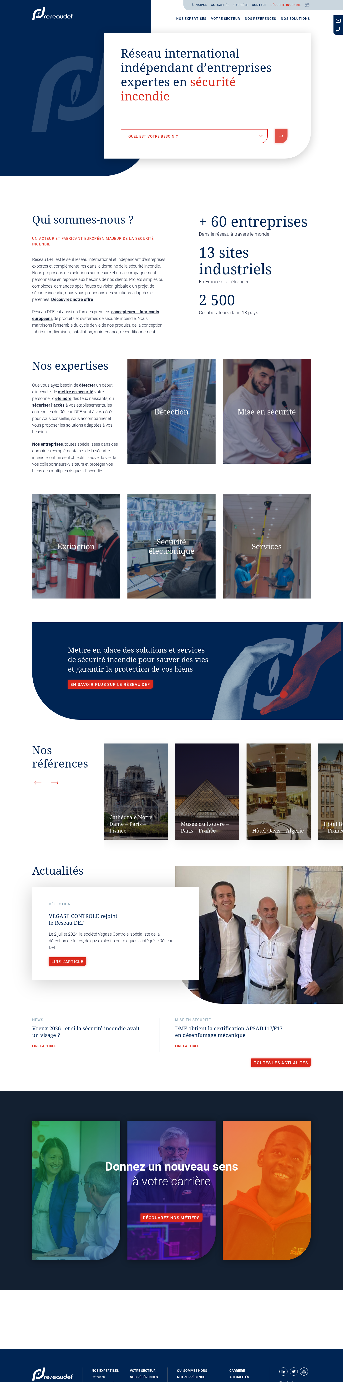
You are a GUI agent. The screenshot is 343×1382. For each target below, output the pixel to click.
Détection (98, 1377)
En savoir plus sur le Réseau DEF (110, 684)
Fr (307, 5)
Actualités (220, 5)
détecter (87, 385)
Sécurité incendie (286, 5)
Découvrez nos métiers (171, 1217)
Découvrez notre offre (72, 299)
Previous (38, 783)
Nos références (260, 18)
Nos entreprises (47, 444)
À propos (199, 5)
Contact (259, 5)
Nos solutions (295, 18)
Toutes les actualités (281, 1062)
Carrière (240, 5)
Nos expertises (191, 18)
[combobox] (194, 136)
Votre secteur (225, 18)
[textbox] (194, 136)
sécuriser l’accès (48, 405)
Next (55, 783)
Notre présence (191, 1377)
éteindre (63, 398)
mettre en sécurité (75, 391)
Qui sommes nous (192, 1370)
